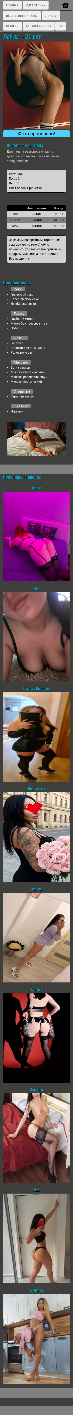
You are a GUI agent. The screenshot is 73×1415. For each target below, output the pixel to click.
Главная (12, 5)
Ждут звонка (35, 5)
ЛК (60, 26)
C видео (51, 15)
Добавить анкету (38, 26)
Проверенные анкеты (22, 15)
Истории (12, 26)
